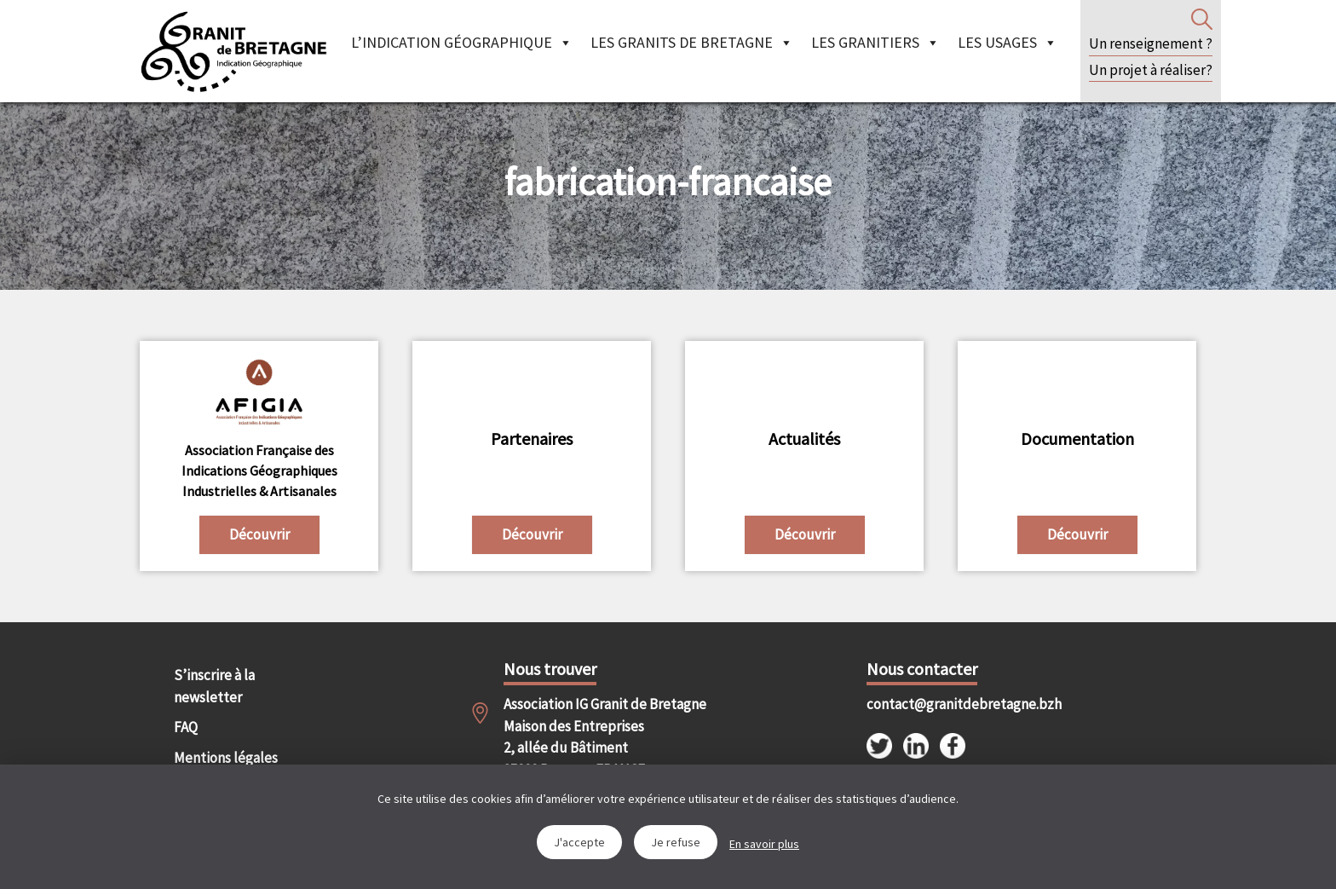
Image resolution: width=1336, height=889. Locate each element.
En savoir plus (764, 843)
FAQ (186, 727)
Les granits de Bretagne (691, 42)
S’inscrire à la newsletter (214, 686)
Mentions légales (226, 757)
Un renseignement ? (1150, 43)
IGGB (233, 51)
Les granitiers (875, 42)
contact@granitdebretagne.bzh (949, 704)
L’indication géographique (462, 42)
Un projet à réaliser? (1150, 70)
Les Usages (1007, 42)
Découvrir (259, 534)
